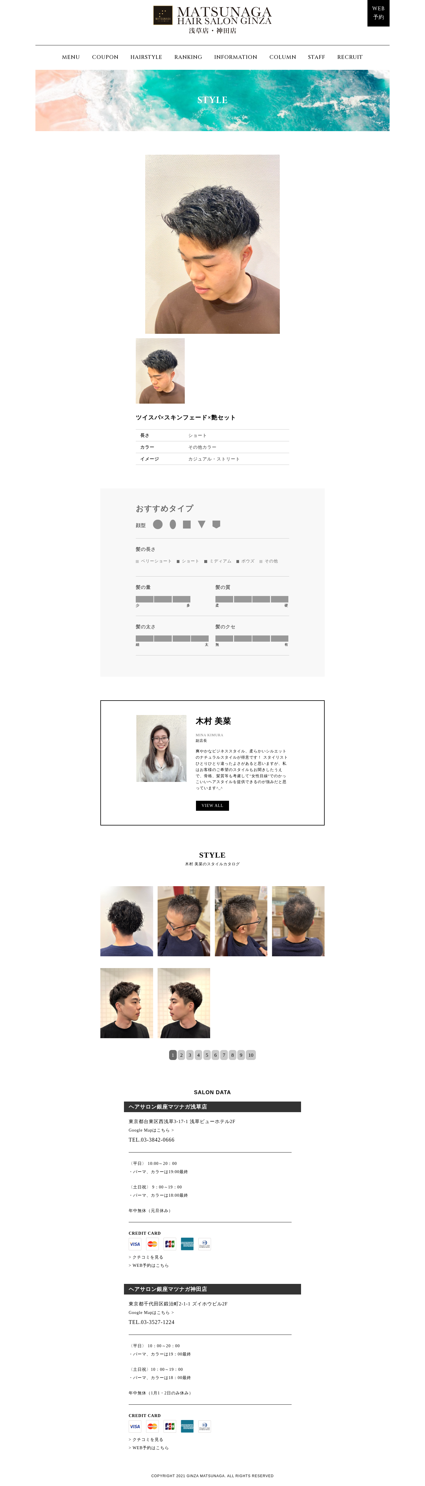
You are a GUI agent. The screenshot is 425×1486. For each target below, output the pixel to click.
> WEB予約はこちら (149, 1265)
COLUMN (282, 57)
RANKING (188, 57)
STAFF (316, 57)
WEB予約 (378, 13)
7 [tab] (224, 1055)
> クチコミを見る (146, 1257)
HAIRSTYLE (146, 57)
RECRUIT (350, 57)
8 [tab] (232, 1055)
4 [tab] (198, 1055)
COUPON (105, 57)
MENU (71, 57)
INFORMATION (235, 57)
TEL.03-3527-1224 (151, 1322)
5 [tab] (207, 1055)
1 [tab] (173, 1055)
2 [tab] (181, 1055)
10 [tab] (250, 1055)
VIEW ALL (212, 805)
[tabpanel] (212, 968)
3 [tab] (190, 1055)
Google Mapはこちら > (151, 1130)
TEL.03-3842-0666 (151, 1140)
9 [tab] (241, 1055)
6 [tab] (215, 1055)
